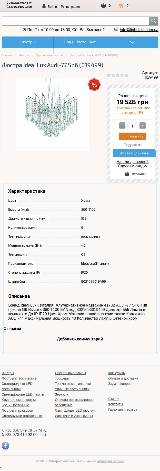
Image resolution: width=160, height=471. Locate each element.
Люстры (24, 55)
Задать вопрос (119, 384)
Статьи (113, 399)
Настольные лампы (70, 373)
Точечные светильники (73, 384)
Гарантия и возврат (123, 409)
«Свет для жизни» (110, 461)
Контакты (115, 404)
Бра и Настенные (15, 405)
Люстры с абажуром (18, 410)
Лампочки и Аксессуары (74, 416)
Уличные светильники (72, 389)
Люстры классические (19, 378)
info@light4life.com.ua (139, 30)
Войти (52, 7)
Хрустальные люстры (49, 55)
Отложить (139, 174)
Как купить (116, 373)
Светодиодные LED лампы (23, 394)
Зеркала (61, 394)
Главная (7, 55)
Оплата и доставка (123, 378)
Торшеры (62, 378)
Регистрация (70, 7)
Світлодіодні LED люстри (75, 410)
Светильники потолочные (22, 416)
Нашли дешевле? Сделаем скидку (133, 164)
